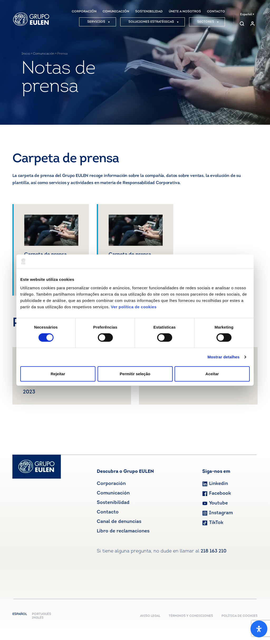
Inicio (26, 53)
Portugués (41, 614)
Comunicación (43, 53)
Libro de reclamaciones (123, 531)
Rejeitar (58, 374)
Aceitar (212, 374)
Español (247, 14)
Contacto (108, 512)
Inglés (38, 617)
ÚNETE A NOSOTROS (185, 11)
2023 (29, 392)
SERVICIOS (98, 21)
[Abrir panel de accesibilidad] (258, 628)
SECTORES (208, 21)
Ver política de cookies (133, 306)
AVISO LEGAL (150, 616)
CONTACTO (216, 11)
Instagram (217, 513)
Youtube (215, 503)
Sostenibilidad (113, 502)
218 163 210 (213, 551)
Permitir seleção (135, 374)
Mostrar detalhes (224, 357)
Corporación (111, 483)
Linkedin (215, 483)
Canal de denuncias (119, 521)
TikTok (212, 522)
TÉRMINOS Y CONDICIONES (191, 616)
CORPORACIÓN (84, 11)
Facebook (216, 493)
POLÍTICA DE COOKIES (239, 616)
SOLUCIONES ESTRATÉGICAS (153, 21)
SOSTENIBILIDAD (149, 11)
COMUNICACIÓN (116, 11)
